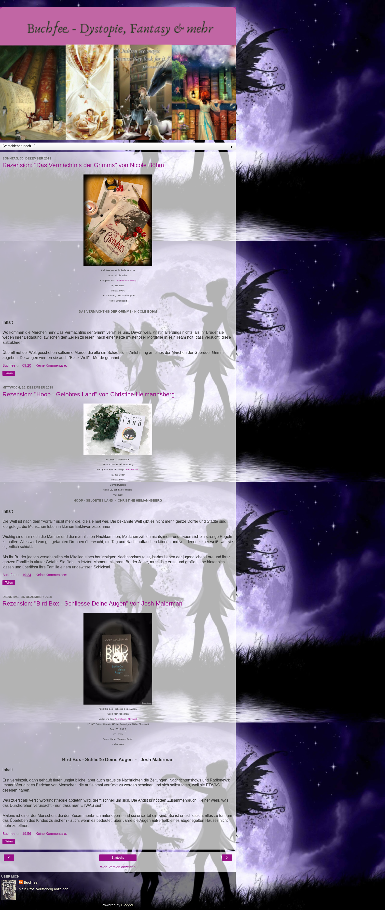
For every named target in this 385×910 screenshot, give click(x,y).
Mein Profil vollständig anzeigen (43, 889)
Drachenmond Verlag (126, 280)
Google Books (132, 469)
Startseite (118, 857)
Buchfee (31, 882)
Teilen (9, 373)
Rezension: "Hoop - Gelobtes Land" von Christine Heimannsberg (88, 394)
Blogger (127, 905)
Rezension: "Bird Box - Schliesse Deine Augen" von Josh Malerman (92, 603)
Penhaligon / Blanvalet (126, 719)
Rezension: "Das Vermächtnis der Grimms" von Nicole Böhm (83, 165)
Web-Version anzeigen (118, 867)
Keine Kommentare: (51, 365)
